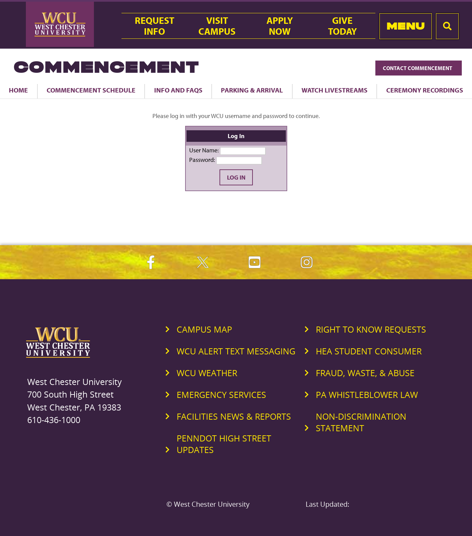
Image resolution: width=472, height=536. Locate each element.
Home (18, 90)
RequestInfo (154, 26)
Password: (202, 160)
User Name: (204, 150)
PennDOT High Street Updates (224, 443)
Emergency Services (221, 394)
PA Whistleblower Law (367, 394)
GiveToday (342, 26)
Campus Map (204, 329)
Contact (418, 68)
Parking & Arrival (252, 90)
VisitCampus (216, 26)
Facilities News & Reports (234, 416)
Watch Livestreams (335, 90)
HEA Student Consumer (369, 351)
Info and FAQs (178, 90)
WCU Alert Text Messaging (236, 351)
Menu (406, 26)
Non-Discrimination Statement (361, 422)
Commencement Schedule (91, 90)
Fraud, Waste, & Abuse (365, 373)
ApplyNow (279, 26)
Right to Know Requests (371, 329)
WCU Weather (207, 373)
